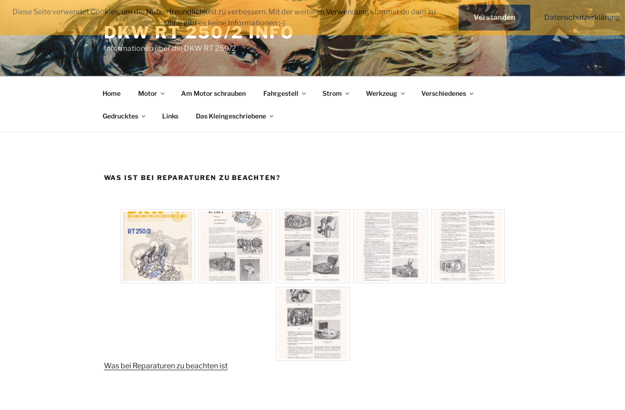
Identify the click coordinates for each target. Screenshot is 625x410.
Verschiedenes (448, 93)
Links (170, 116)
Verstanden (494, 17)
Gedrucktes (125, 116)
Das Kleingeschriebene (235, 116)
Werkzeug (386, 93)
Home (112, 93)
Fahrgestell (285, 93)
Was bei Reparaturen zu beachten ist (166, 365)
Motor (152, 93)
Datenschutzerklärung (582, 17)
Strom (336, 93)
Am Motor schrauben (213, 93)
